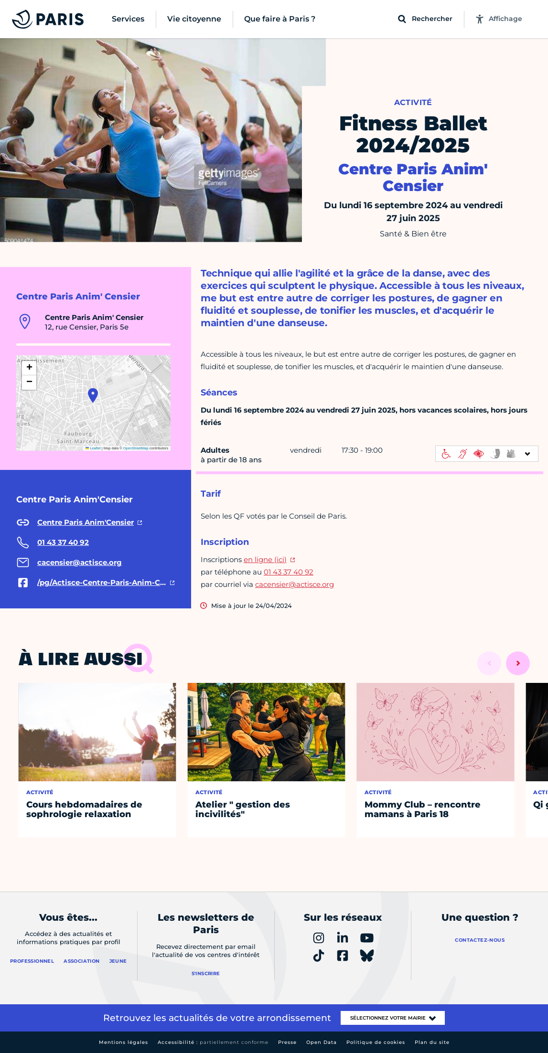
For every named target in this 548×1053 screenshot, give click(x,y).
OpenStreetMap (136, 448)
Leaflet (93, 448)
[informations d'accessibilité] (486, 454)
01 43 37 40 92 (288, 571)
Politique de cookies (375, 1042)
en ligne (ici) (265, 559)
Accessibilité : (213, 1042)
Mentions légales (123, 1042)
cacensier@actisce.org (294, 584)
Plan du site (432, 1042)
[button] (93, 395)
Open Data (321, 1042)
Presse (287, 1042)
